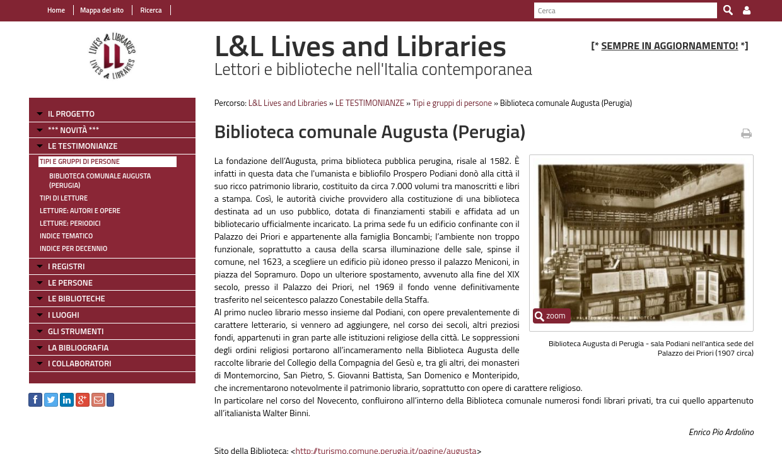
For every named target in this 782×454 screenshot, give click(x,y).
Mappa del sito (102, 10)
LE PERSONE (70, 282)
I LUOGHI (63, 314)
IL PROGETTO (71, 113)
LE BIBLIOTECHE (76, 298)
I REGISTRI (66, 266)
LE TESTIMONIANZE (82, 145)
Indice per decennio (73, 248)
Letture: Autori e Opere (80, 211)
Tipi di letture (64, 198)
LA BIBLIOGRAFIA (78, 347)
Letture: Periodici (70, 223)
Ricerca (150, 10)
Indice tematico (66, 236)
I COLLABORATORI (79, 363)
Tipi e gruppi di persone (80, 161)
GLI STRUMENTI (75, 331)
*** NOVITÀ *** (73, 130)
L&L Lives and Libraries (287, 102)
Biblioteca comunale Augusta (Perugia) (100, 180)
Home (56, 10)
